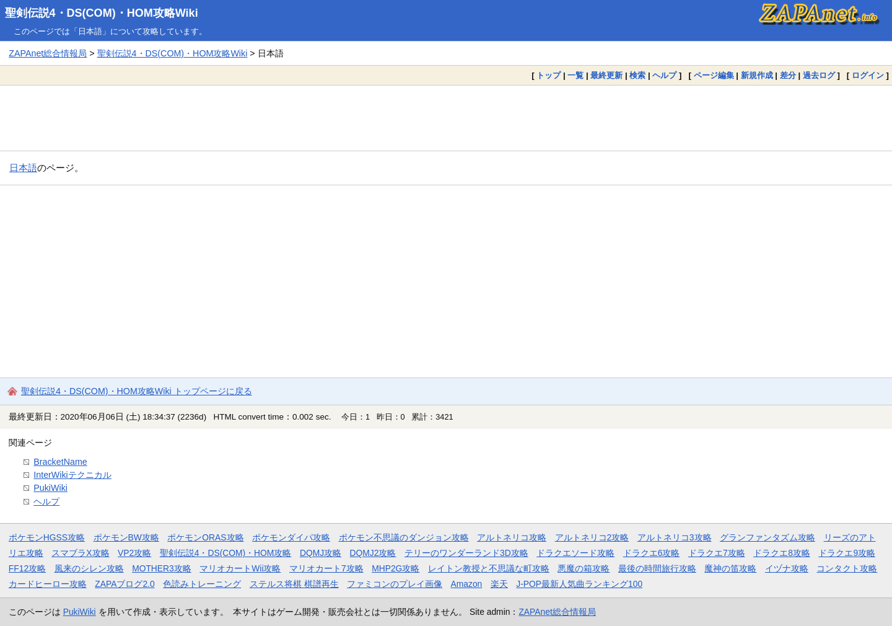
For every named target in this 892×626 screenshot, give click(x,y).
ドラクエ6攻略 (651, 553)
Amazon (467, 584)
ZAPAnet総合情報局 (48, 53)
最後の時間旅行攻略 (657, 568)
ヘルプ (664, 75)
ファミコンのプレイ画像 (394, 584)
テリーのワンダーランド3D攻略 (466, 553)
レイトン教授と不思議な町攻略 (488, 568)
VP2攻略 (134, 553)
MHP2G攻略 (395, 568)
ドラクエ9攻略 (846, 553)
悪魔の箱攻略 (584, 568)
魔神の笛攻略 (730, 568)
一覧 (575, 75)
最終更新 (606, 75)
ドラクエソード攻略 (575, 553)
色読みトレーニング (202, 584)
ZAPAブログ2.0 (124, 584)
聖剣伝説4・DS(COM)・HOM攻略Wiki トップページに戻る (136, 391)
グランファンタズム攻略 (767, 537)
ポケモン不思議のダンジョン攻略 (404, 537)
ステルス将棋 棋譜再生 (294, 584)
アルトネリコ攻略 (511, 537)
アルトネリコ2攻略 (592, 537)
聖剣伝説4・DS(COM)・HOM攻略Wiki (101, 13)
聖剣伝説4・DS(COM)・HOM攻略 (226, 553)
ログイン (868, 75)
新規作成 (757, 75)
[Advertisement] (446, 118)
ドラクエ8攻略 (781, 553)
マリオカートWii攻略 (240, 568)
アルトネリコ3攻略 (674, 537)
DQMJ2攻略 (373, 553)
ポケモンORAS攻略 (205, 537)
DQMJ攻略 (320, 553)
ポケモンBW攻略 (126, 537)
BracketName (60, 462)
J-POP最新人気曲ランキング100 (579, 584)
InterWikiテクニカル (72, 475)
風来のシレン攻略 (89, 568)
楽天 (499, 584)
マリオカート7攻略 (326, 568)
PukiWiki (50, 488)
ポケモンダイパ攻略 (291, 537)
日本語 (23, 167)
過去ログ (819, 75)
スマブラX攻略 (80, 553)
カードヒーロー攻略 (48, 584)
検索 (637, 75)
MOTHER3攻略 (161, 568)
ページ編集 (714, 75)
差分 (788, 75)
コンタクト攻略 (846, 568)
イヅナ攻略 (786, 568)
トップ (548, 75)
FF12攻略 (27, 568)
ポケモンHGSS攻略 (47, 537)
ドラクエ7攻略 (716, 553)
